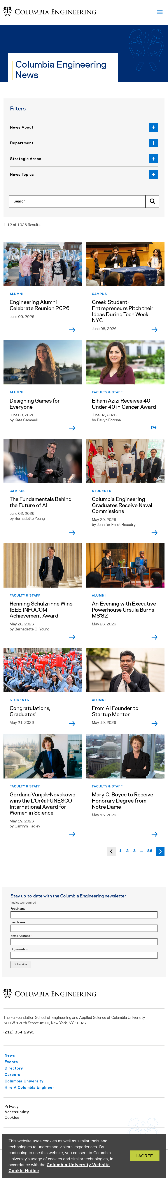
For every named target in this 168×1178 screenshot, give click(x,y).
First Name (17, 908)
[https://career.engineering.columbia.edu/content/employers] (35, 1087)
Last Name (17, 922)
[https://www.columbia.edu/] (30, 1081)
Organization (19, 949)
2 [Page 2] (127, 850)
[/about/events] (17, 1062)
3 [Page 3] (134, 850)
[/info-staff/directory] (19, 1068)
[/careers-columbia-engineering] (18, 1074)
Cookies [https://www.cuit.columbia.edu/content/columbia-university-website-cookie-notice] (12, 1117)
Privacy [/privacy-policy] (12, 1106)
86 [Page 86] (149, 850)
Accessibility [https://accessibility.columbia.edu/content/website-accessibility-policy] (17, 1112)
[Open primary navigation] (159, 12)
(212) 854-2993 (19, 1032)
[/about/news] (15, 1055)
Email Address (21, 936)
